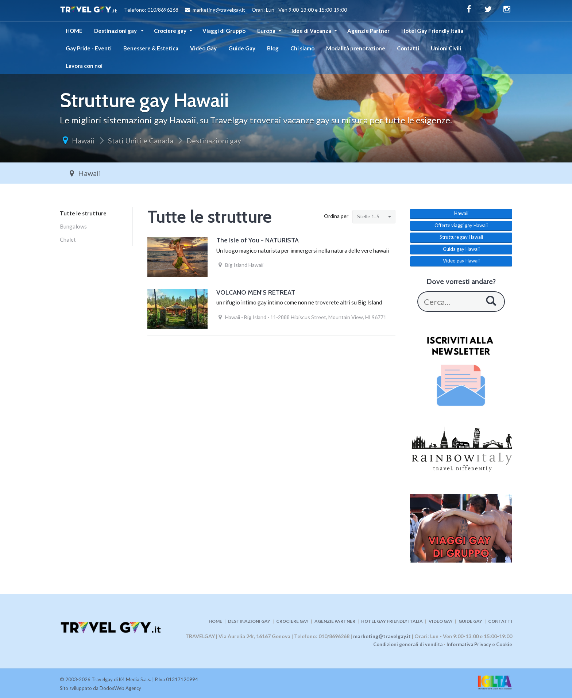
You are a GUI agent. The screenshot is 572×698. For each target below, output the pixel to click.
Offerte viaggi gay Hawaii (461, 225)
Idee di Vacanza (311, 30)
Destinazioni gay (116, 30)
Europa (266, 30)
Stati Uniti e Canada (140, 140)
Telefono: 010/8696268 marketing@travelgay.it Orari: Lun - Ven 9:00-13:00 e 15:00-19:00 (203, 10)
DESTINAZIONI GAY (249, 621)
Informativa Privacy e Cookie (479, 644)
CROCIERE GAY (292, 621)
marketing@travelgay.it (382, 636)
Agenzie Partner (368, 30)
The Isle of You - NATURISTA (257, 240)
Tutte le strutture (83, 213)
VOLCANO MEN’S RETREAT (255, 292)
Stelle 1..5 (368, 216)
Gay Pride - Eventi (89, 48)
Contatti (408, 48)
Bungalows (73, 226)
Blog (273, 48)
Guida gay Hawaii (461, 249)
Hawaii (83, 140)
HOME (74, 30)
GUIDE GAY (470, 621)
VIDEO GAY (441, 621)
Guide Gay (241, 48)
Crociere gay (170, 30)
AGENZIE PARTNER (334, 621)
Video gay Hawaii (461, 261)
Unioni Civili (446, 48)
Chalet (68, 239)
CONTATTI (500, 621)
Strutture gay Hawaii (461, 237)
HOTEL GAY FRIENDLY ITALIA (392, 621)
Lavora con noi (84, 65)
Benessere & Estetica (150, 48)
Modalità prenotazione (355, 48)
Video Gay (203, 48)
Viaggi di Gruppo (224, 30)
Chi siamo (302, 48)
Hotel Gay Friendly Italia (432, 30)
